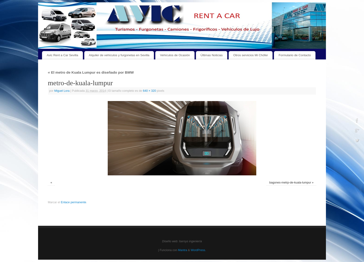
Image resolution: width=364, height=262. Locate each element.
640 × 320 (149, 90)
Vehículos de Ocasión (175, 55)
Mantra (182, 250)
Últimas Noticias (212, 55)
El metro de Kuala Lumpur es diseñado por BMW (91, 72)
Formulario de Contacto (295, 55)
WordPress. (198, 250)
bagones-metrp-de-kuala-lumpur (290, 182)
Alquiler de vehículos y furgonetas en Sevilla (119, 55)
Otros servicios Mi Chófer (250, 55)
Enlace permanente (73, 202)
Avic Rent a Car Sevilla (62, 55)
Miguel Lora (62, 90)
